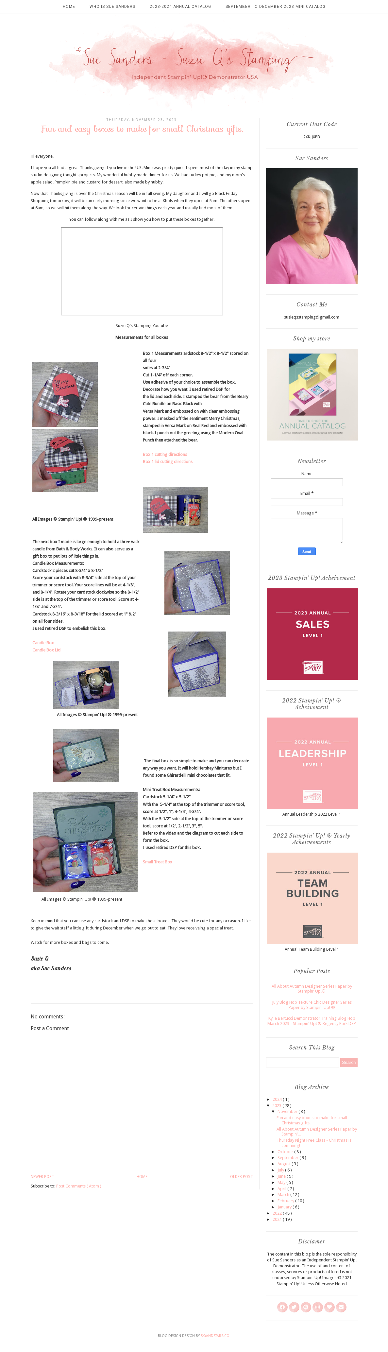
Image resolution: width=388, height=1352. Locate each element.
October (286, 1151)
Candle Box (43, 642)
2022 (278, 1213)
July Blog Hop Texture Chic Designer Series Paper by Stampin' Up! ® (312, 1005)
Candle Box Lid (46, 650)
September (288, 1157)
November (288, 1111)
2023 (277, 1105)
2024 (278, 1099)
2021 (278, 1219)
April (282, 1188)
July (281, 1170)
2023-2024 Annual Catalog (180, 6)
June (282, 1176)
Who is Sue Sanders (112, 6)
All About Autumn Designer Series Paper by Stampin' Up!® (312, 989)
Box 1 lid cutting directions (168, 461)
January (285, 1207)
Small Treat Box (157, 861)
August (285, 1163)
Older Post (241, 1176)
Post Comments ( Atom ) (78, 1186)
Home (69, 6)
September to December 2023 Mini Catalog (276, 6)
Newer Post (42, 1176)
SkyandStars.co (215, 1336)
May (282, 1182)
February (286, 1200)
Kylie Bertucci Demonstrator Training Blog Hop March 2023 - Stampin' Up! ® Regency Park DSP (311, 1021)
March (284, 1194)
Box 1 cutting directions (165, 454)
